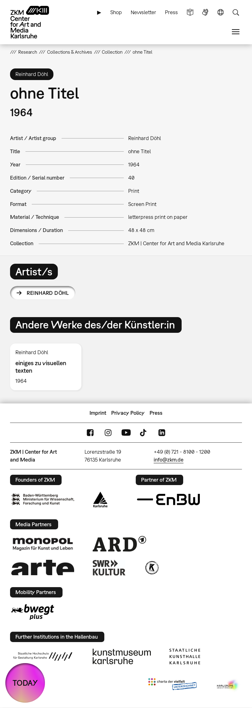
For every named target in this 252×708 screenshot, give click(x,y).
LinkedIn (162, 433)
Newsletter (143, 12)
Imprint (98, 413)
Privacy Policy (128, 413)
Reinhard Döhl (47, 293)
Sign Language (205, 12)
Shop (116, 12)
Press (171, 12)
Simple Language (190, 12)
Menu (235, 32)
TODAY (25, 682)
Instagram (108, 433)
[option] (48, 366)
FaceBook (90, 433)
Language (220, 12)
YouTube (126, 433)
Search (235, 12)
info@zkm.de (169, 460)
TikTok (144, 433)
